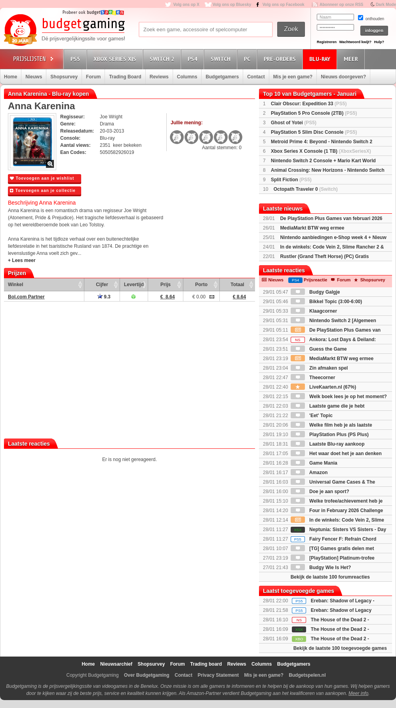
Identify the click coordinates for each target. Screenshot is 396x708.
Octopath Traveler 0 (306, 189)
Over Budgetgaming (146, 675)
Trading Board (125, 77)
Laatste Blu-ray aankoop (328, 444)
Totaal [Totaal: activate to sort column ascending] (237, 284)
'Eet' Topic (312, 415)
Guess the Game (319, 349)
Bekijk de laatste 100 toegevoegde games (340, 648)
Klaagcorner (314, 311)
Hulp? (379, 42)
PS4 (194, 59)
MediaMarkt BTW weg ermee (312, 228)
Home (10, 77)
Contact (256, 77)
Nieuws (33, 77)
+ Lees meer (22, 260)
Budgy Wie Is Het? (321, 567)
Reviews (159, 77)
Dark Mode (386, 4)
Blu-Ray (321, 59)
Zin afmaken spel (319, 368)
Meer (352, 59)
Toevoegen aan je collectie (43, 190)
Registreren (327, 42)
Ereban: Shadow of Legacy (341, 610)
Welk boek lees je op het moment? (339, 396)
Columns (187, 77)
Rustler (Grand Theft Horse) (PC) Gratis (324, 256)
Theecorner (313, 377)
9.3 (103, 297)
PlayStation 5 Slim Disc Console (314, 132)
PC (248, 59)
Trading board (206, 664)
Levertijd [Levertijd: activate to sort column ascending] (134, 284)
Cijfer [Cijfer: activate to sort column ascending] (102, 284)
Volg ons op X (186, 4)
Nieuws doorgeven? (343, 77)
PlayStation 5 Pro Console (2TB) (314, 113)
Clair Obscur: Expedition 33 (308, 103)
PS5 (76, 59)
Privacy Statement (218, 675)
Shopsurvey (64, 77)
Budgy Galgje (315, 292)
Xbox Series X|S (116, 59)
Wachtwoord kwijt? (355, 42)
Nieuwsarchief (116, 664)
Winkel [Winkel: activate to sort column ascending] (15, 284)
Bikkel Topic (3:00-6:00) (326, 301)
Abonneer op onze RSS (342, 4)
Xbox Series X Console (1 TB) (321, 151)
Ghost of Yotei (293, 122)
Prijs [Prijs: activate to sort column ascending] (165, 284)
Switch (222, 59)
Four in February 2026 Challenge (337, 510)
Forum (93, 77)
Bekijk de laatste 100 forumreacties (330, 577)
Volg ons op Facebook (284, 4)
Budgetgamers (222, 77)
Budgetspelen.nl (307, 675)
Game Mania (314, 463)
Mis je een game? (292, 77)
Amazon (309, 472)
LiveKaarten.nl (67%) (323, 387)
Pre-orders (281, 59)
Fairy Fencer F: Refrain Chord (334, 539)
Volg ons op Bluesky (232, 4)
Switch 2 (163, 59)
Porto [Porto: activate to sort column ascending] (201, 284)
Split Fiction (291, 179)
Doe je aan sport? (320, 491)
